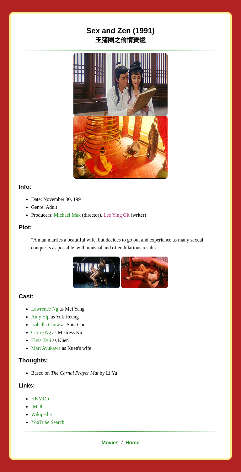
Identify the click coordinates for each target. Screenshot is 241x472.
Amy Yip (40, 316)
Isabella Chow (45, 324)
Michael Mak (67, 215)
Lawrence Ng (45, 309)
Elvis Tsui (41, 340)
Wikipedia (41, 414)
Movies (110, 442)
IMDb (37, 406)
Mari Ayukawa (46, 348)
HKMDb (40, 398)
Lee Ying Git (117, 215)
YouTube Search (47, 422)
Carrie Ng (41, 332)
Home (132, 442)
